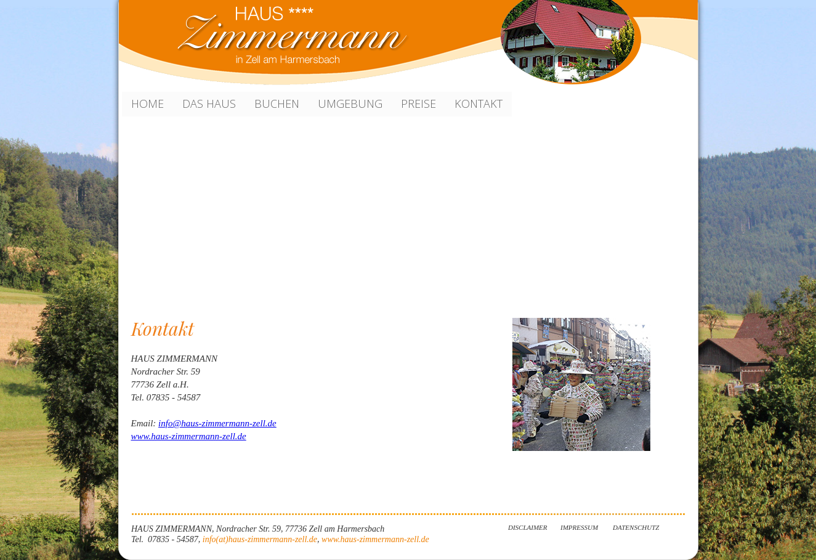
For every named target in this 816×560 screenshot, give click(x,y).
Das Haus (209, 103)
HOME (147, 103)
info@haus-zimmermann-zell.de (217, 423)
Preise (418, 103)
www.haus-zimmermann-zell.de (188, 436)
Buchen (276, 103)
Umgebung (350, 103)
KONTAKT (478, 103)
